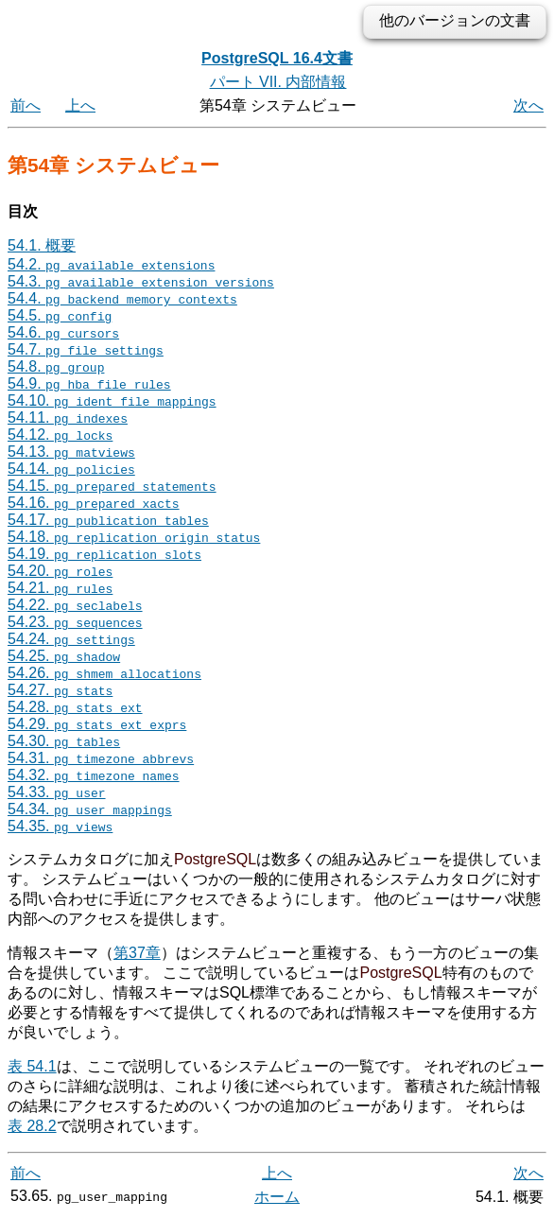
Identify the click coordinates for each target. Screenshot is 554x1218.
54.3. (141, 281)
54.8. (56, 366)
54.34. (90, 809)
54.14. (71, 469)
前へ (25, 105)
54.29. (97, 724)
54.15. (112, 486)
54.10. (112, 400)
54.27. (60, 690)
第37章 (137, 953)
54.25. (64, 656)
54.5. (60, 315)
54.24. (71, 639)
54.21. (60, 588)
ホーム (277, 1197)
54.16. (94, 503)
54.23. (75, 622)
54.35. (60, 826)
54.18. (134, 537)
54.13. (71, 452)
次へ (528, 105)
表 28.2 (32, 1126)
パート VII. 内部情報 (278, 82)
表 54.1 (32, 1066)
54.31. (101, 758)
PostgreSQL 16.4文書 (277, 58)
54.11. (68, 417)
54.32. (94, 775)
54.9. (89, 383)
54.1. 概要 (42, 245)
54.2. (111, 264)
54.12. (60, 434)
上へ (80, 105)
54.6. (63, 332)
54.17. (108, 520)
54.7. (86, 349)
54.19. (104, 554)
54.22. (75, 605)
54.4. (122, 298)
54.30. (64, 741)
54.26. (104, 673)
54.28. (75, 707)
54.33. (57, 792)
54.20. (60, 571)
